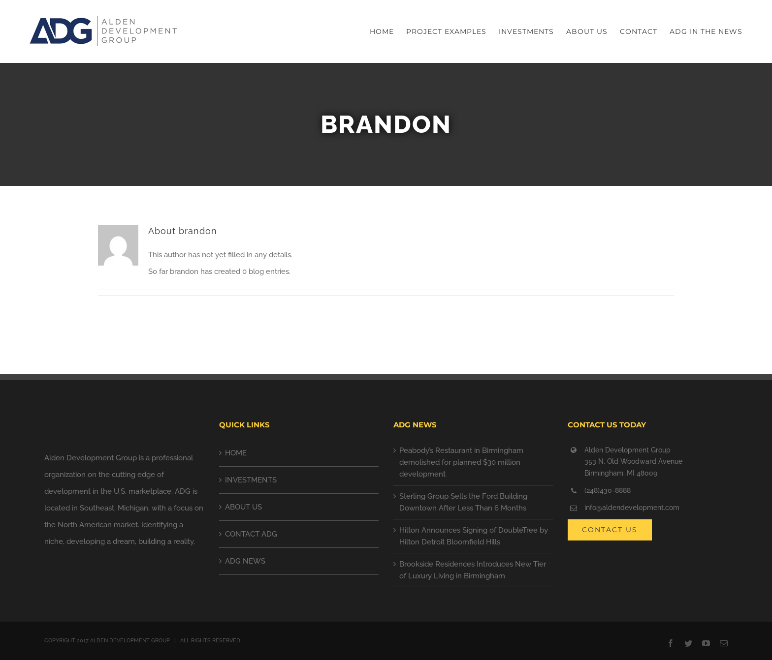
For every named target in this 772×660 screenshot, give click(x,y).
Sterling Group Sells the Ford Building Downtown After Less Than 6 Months (463, 502)
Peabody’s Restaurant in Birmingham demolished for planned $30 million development (461, 462)
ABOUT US (243, 507)
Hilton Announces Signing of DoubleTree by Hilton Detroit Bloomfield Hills (473, 536)
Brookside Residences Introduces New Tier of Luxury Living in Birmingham (472, 570)
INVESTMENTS (251, 480)
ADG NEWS (245, 561)
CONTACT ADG (251, 534)
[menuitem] (388, 31)
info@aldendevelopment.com (631, 507)
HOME (236, 453)
